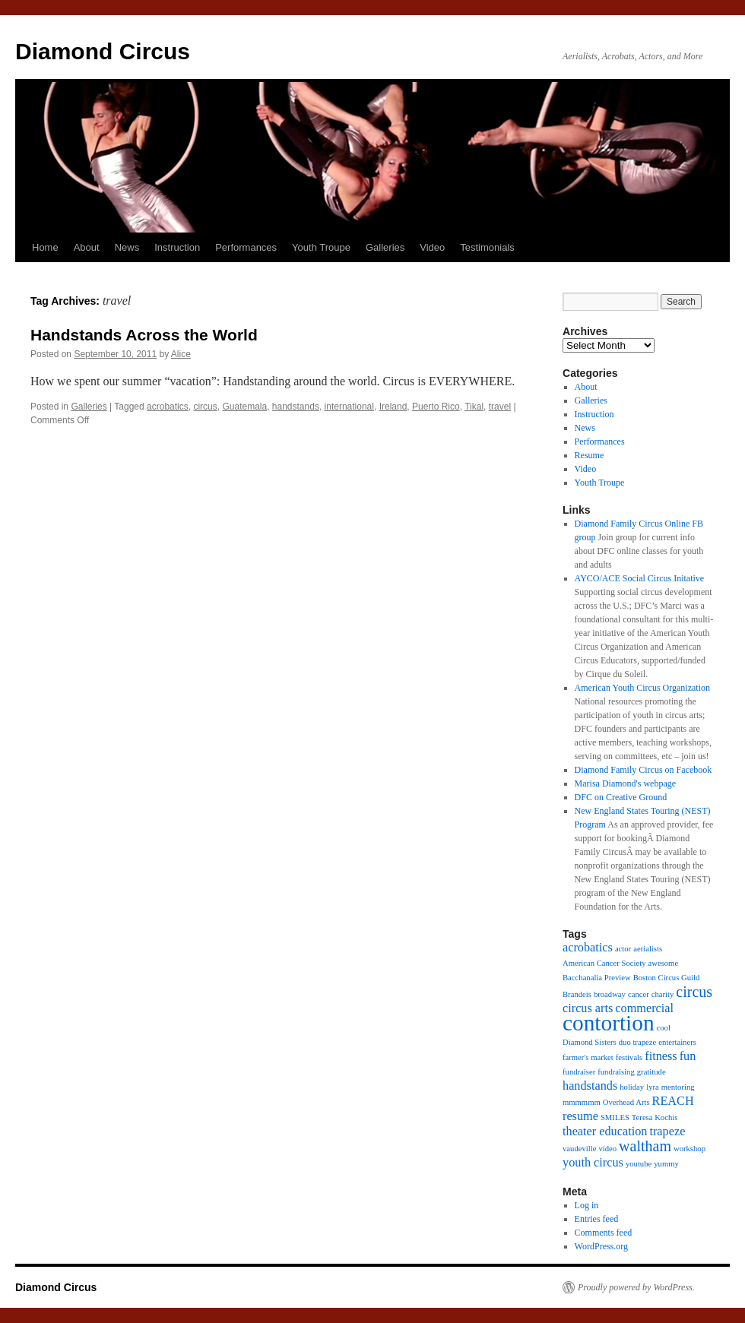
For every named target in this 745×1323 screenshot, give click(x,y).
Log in (587, 1205)
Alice (181, 354)
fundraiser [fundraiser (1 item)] (579, 1072)
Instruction (177, 247)
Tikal (473, 406)
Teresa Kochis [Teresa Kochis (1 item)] (655, 1117)
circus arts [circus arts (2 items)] (588, 1008)
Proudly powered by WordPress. (636, 1287)
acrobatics (168, 406)
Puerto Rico (436, 406)
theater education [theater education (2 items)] (605, 1131)
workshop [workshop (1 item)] (689, 1148)
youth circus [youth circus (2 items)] (593, 1162)
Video (432, 247)
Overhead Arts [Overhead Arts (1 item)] (626, 1102)
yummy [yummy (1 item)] (666, 1164)
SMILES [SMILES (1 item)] (615, 1117)
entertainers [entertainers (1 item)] (677, 1042)
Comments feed (603, 1232)
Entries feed (597, 1219)
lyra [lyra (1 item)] (652, 1087)
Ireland (393, 406)
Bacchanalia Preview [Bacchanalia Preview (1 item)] (597, 977)
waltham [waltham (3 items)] (645, 1146)
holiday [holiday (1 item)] (632, 1087)
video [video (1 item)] (607, 1148)
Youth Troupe (321, 247)
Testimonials (487, 247)
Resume (589, 455)
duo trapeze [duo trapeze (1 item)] (637, 1042)
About (87, 247)
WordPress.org (601, 1246)
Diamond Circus (102, 51)
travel (500, 406)
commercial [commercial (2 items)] (644, 1008)
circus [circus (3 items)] (694, 991)
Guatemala (244, 406)
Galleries (385, 247)
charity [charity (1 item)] (662, 994)
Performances (246, 247)
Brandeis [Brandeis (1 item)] (577, 994)
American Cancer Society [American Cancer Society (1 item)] (604, 963)
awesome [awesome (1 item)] (663, 963)
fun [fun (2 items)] (688, 1056)
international (349, 406)
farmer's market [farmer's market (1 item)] (588, 1057)
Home (45, 247)
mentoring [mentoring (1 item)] (678, 1087)
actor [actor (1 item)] (623, 949)
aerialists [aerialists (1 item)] (647, 949)
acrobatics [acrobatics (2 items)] (588, 947)
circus (205, 406)
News (127, 247)
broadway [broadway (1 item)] (610, 994)
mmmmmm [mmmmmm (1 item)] (582, 1102)
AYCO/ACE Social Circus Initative (640, 578)
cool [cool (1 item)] (663, 1028)
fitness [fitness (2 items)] (661, 1056)
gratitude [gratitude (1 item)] (651, 1072)
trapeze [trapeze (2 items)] (667, 1131)
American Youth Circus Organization (642, 687)
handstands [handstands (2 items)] (590, 1086)
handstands (295, 406)
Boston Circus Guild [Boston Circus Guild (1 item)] (666, 977)
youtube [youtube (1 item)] (638, 1164)
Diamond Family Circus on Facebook (643, 769)
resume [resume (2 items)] (580, 1116)
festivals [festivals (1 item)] (629, 1057)
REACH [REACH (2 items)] (673, 1101)
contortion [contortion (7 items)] (609, 1023)
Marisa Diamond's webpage (625, 783)
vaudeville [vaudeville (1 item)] (579, 1148)
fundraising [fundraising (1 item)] (616, 1072)
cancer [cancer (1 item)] (638, 994)
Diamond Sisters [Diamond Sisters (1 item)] (590, 1042)
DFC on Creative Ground (621, 797)
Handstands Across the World (144, 334)
